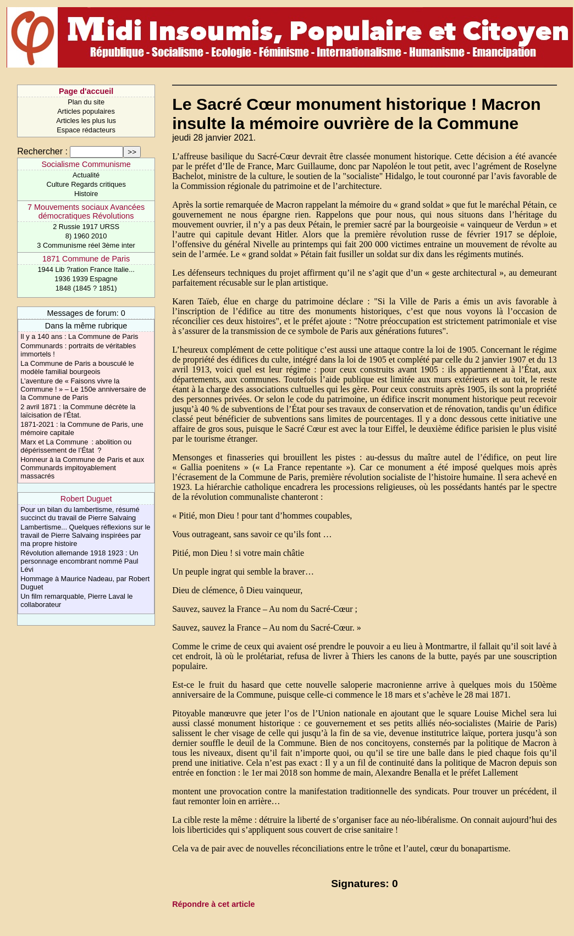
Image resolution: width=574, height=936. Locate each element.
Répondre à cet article (213, 904)
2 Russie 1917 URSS (86, 226)
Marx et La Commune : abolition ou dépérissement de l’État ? (75, 446)
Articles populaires (86, 111)
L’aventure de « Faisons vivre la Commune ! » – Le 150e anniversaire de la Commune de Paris (83, 389)
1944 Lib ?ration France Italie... (85, 269)
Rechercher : (42, 151)
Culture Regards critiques (85, 184)
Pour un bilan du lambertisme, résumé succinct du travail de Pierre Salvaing (79, 513)
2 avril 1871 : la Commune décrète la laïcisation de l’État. (77, 411)
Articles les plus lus (86, 120)
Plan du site (86, 102)
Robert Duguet (86, 498)
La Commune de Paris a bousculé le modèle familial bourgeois (77, 367)
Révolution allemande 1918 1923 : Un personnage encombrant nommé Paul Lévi (79, 561)
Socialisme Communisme (85, 164)
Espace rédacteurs (86, 130)
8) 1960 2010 (86, 236)
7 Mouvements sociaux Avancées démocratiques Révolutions (86, 211)
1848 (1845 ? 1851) (86, 288)
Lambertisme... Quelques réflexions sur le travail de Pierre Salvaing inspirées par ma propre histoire (85, 535)
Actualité (86, 175)
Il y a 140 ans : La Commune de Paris (79, 336)
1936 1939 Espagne (86, 279)
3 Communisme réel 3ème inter (86, 245)
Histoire (86, 194)
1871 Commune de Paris (86, 258)
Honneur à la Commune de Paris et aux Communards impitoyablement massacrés (82, 467)
